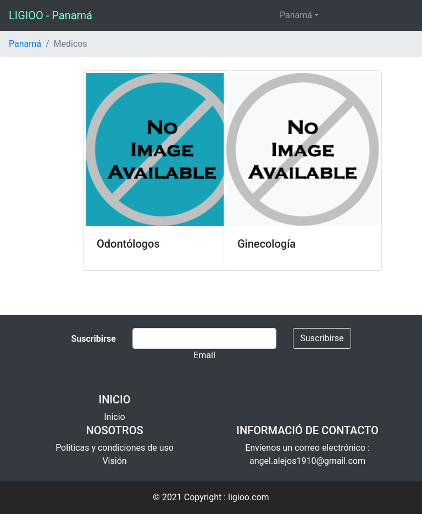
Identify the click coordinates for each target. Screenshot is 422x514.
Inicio (114, 417)
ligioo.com (248, 497)
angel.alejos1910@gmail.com (307, 461)
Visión (114, 461)
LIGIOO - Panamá (50, 15)
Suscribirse (321, 338)
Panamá (296, 15)
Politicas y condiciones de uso (114, 447)
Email (204, 355)
